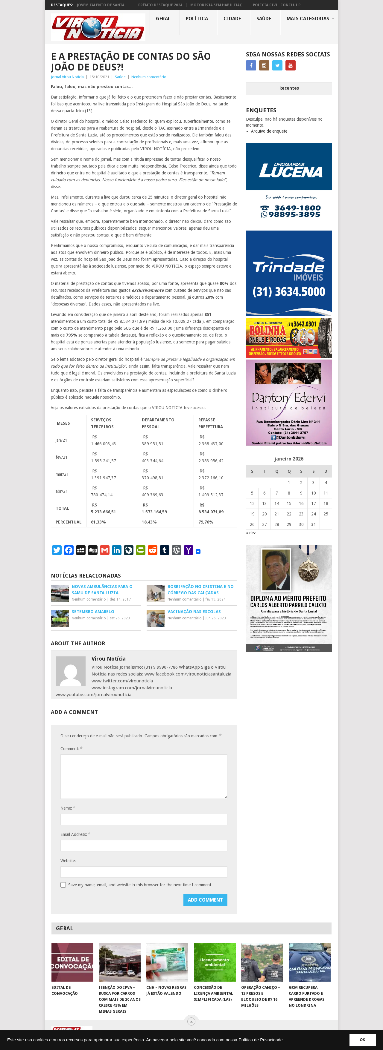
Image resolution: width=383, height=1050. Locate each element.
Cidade (232, 19)
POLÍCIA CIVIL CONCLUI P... (278, 5)
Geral (163, 19)
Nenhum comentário (148, 77)
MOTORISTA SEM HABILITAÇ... (217, 5)
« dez (251, 532)
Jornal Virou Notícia (67, 77)
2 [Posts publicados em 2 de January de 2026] (301, 482)
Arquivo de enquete (269, 131)
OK (362, 1040)
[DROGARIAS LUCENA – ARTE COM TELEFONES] (289, 227)
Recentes (289, 88)
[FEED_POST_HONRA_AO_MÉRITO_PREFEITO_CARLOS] (289, 650)
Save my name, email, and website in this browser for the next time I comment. (140, 884)
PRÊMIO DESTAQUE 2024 (160, 5)
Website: (68, 860)
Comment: (71, 748)
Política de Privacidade (260, 1039)
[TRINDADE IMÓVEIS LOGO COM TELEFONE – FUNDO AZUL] (289, 314)
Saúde (263, 19)
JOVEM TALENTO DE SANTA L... (103, 5)
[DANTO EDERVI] (289, 444)
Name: (67, 808)
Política (197, 19)
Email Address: (75, 834)
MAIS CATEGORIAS (308, 19)
